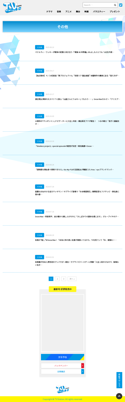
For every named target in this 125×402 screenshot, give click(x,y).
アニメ (68, 11)
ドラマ (49, 11)
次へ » (72, 278)
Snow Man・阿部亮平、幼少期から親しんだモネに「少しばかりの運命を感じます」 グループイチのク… (77, 216)
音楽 (59, 11)
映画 (86, 11)
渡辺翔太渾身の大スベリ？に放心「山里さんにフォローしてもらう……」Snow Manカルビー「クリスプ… (77, 99)
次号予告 (62, 357)
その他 (39, 47)
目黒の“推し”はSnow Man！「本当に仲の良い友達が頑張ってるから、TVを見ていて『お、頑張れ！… (75, 240)
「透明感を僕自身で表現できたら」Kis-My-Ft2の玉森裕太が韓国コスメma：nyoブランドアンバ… (74, 169)
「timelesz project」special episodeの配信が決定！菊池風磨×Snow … (64, 146)
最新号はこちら (119, 380)
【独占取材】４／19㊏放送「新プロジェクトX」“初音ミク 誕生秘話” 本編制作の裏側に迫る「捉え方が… (77, 75)
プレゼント (115, 11)
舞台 (78, 11)
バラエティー (99, 11)
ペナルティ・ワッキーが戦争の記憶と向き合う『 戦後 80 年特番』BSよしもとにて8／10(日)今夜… (74, 52)
